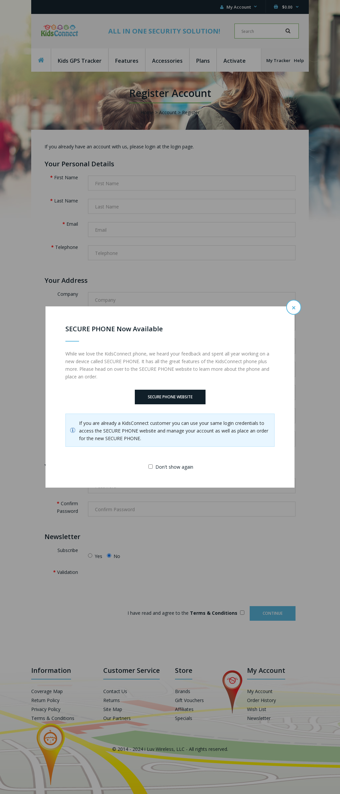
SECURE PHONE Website (170, 397)
